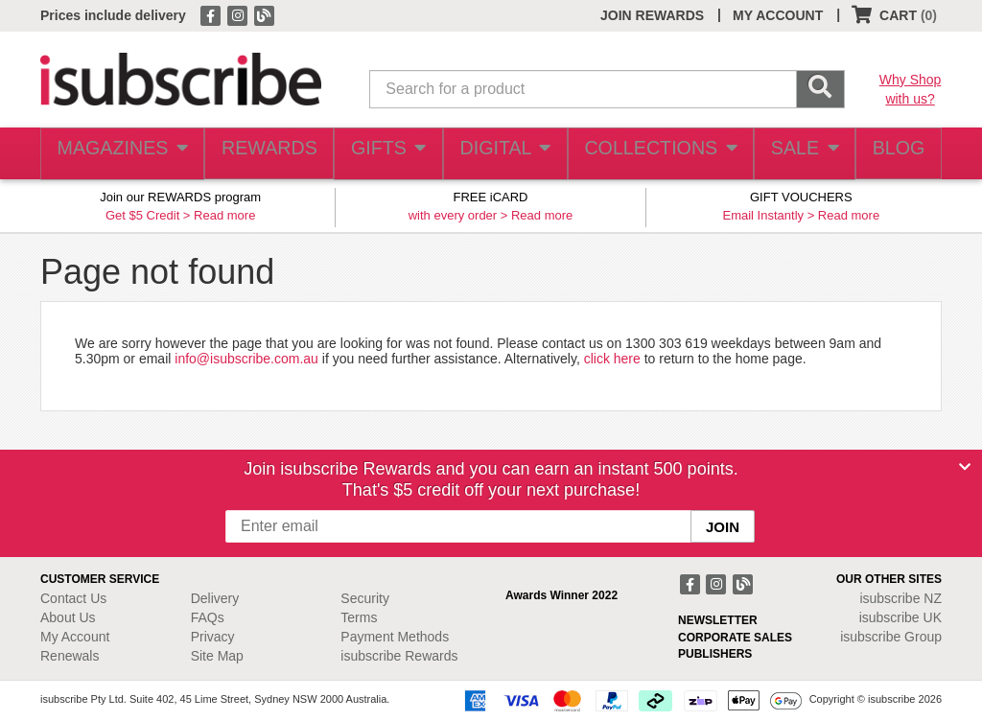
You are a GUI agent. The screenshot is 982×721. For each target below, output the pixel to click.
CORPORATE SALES (735, 637)
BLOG (895, 154)
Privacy (213, 636)
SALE (795, 154)
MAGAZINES (120, 154)
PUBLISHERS (715, 654)
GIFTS (384, 154)
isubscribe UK (900, 617)
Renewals (69, 655)
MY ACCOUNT (778, 15)
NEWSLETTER (718, 620)
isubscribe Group (891, 636)
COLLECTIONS (653, 154)
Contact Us (73, 598)
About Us (68, 617)
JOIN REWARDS (652, 15)
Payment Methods (394, 636)
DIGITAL (502, 154)
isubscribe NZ (900, 598)
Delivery (215, 598)
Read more (224, 215)
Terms (358, 617)
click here (612, 358)
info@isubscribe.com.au (246, 358)
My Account (74, 636)
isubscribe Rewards (398, 655)
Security (364, 598)
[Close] (964, 467)
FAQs (207, 617)
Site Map (217, 655)
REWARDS (262, 154)
